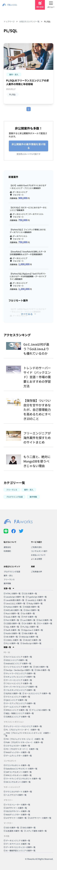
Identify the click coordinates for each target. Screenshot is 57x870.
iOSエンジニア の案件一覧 (16, 660)
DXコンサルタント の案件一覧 (17, 782)
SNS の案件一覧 (28, 827)
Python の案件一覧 (13, 606)
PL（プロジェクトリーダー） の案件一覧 (22, 729)
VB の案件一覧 (11, 636)
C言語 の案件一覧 (12, 623)
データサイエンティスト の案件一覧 (19, 847)
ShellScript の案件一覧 (30, 643)
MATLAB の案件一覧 (13, 610)
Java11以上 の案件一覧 (14, 603)
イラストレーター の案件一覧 (17, 804)
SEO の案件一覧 (11, 827)
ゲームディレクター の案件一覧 (18, 755)
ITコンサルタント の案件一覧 (17, 765)
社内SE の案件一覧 (12, 693)
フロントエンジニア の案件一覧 (18, 683)
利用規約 (7, 551)
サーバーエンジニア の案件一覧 (18, 680)
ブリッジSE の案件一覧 (39, 710)
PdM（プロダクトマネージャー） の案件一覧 (23, 742)
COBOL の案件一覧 (13, 640)
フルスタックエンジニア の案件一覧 (20, 690)
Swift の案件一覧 (12, 630)
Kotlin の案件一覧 (12, 633)
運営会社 (7, 547)
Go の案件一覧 (28, 613)
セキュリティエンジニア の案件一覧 (19, 676)
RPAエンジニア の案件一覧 (16, 710)
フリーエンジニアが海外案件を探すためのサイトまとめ (37, 437)
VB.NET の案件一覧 (32, 640)
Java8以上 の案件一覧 (35, 600)
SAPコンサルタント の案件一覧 (18, 772)
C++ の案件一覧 (44, 623)
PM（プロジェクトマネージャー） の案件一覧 (24, 739)
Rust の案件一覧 (11, 613)
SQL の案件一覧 (11, 626)
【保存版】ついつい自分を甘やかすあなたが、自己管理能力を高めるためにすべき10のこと (37, 409)
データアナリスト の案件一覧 (17, 844)
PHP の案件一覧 (29, 616)
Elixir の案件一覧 (32, 610)
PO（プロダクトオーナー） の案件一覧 (21, 749)
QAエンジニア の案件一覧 (15, 700)
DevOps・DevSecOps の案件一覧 (18, 670)
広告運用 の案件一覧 (13, 831)
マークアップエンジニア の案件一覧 (20, 703)
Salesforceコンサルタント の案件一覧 (20, 768)
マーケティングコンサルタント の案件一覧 (22, 778)
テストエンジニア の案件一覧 (17, 696)
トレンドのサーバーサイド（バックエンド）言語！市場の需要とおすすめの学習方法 (37, 377)
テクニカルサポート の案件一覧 (18, 791)
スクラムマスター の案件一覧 (17, 745)
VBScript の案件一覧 (28, 636)
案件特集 (7, 583)
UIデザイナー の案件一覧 (15, 818)
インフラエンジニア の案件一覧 (18, 666)
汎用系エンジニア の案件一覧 (17, 716)
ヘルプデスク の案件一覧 (15, 795)
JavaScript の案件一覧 (14, 596)
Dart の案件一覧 (44, 620)
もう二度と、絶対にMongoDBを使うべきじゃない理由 (36, 461)
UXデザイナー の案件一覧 (39, 818)
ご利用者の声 (36, 571)
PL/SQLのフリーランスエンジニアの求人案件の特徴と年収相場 (27, 82)
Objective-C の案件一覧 (32, 630)
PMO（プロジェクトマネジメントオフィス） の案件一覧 (27, 734)
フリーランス (9, 579)
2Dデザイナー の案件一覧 (15, 808)
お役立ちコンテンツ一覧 (29, 21)
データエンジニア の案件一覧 (17, 840)
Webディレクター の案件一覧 (17, 752)
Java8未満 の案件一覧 (14, 600)
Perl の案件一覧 (11, 620)
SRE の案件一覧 (40, 666)
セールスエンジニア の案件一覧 (36, 693)
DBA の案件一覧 (42, 670)
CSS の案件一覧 (29, 593)
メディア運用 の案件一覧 (35, 831)
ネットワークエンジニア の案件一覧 (20, 673)
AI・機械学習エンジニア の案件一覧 (19, 850)
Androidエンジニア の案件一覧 (17, 663)
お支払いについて (38, 555)
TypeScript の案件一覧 (36, 596)
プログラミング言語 (12, 571)
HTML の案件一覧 (12, 593)
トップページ (9, 21)
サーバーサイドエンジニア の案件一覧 (20, 686)
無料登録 (40, 7)
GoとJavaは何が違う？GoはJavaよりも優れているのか (36, 349)
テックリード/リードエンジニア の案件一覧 (23, 726)
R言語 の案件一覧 (31, 606)
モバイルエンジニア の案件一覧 (18, 656)
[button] (14, 74)
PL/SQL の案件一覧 (29, 626)
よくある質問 (36, 559)
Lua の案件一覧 (27, 620)
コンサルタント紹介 (39, 551)
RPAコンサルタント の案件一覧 (18, 775)
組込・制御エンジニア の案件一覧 (19, 713)
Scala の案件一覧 (12, 616)
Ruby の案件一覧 (34, 603)
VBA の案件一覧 (29, 633)
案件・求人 (8, 575)
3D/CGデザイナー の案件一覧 (17, 811)
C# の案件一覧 (29, 623)
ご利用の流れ (36, 547)
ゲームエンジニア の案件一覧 (17, 706)
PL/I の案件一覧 (11, 643)
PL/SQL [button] (12, 94)
